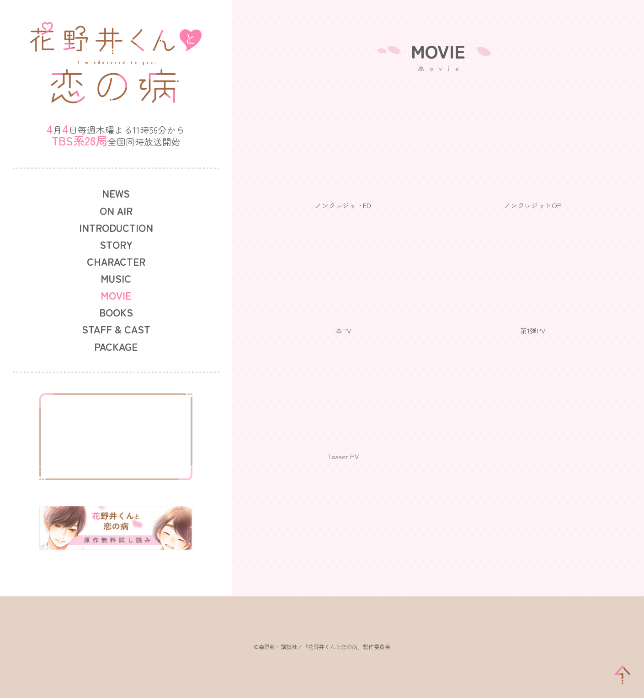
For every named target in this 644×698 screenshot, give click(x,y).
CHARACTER (116, 261)
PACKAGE (116, 346)
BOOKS (116, 312)
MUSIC (116, 278)
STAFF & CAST (116, 329)
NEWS (116, 193)
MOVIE (116, 295)
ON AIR (116, 211)
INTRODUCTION (116, 227)
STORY (116, 244)
